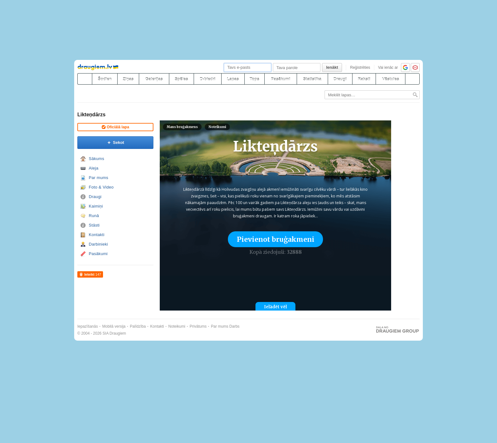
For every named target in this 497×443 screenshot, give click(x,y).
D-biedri (207, 79)
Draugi (339, 79)
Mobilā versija (114, 326)
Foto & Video (101, 187)
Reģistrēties (360, 67)
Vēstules (390, 79)
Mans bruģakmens (182, 127)
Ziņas (128, 79)
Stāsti (94, 225)
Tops (254, 79)
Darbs (234, 326)
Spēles (181, 79)
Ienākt (332, 67)
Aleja (93, 168)
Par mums (98, 177)
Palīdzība (138, 326)
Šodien (105, 79)
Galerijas (154, 79)
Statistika (312, 79)
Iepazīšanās (87, 326)
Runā (94, 215)
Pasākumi (280, 79)
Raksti (364, 79)
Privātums (198, 326)
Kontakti (96, 234)
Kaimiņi (96, 206)
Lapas (233, 79)
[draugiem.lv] (84, 79)
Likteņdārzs (91, 114)
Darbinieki (98, 244)
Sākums (96, 158)
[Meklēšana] (412, 79)
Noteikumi (217, 127)
